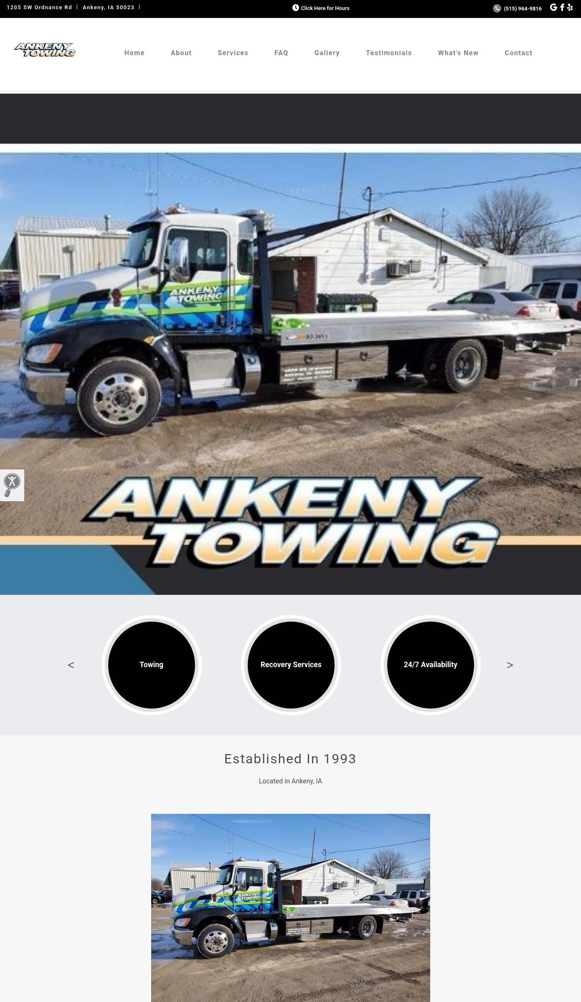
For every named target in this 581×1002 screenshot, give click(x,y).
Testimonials (389, 53)
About (181, 53)
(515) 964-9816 (517, 8)
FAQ (281, 53)
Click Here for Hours (320, 8)
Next (510, 665)
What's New (458, 53)
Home (134, 53)
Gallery (327, 53)
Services (233, 53)
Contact (519, 53)
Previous (71, 665)
